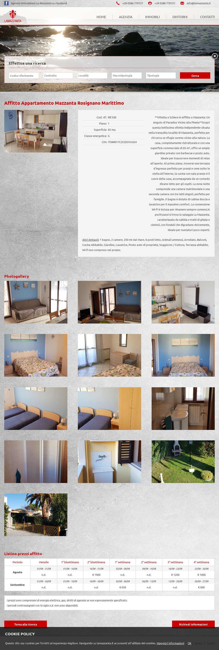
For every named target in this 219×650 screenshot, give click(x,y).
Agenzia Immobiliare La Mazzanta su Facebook (35, 3)
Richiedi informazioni (193, 624)
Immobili (152, 17)
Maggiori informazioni (170, 643)
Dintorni (180, 17)
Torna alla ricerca (25, 624)
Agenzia (125, 17)
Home (101, 17)
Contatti (207, 17)
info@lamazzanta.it (195, 3)
